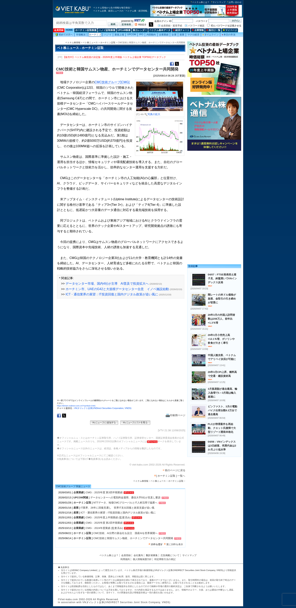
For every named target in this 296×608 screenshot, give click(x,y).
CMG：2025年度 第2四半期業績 (104, 522)
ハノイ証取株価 (107, 30)
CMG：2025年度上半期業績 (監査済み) (108, 517)
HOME (69, 30)
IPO (141, 34)
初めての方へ (64, 34)
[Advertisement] (214, 180)
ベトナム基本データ (159, 30)
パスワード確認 (196, 25)
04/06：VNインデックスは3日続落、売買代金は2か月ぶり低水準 (222, 445)
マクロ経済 (193, 34)
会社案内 (138, 555)
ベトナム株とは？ (200, 2)
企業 (174, 34)
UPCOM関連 (80, 497)
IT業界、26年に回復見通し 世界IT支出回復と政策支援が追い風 (117, 507)
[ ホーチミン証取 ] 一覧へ (170, 475)
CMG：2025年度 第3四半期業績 (104, 492)
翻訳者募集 (152, 555)
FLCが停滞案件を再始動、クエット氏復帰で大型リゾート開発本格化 (222, 428)
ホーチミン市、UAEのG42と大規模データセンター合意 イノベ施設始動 (117, 289)
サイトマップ (219, 2)
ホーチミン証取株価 (85, 30)
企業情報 (198, 30)
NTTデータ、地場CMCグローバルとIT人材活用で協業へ (125, 502)
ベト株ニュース (90, 42)
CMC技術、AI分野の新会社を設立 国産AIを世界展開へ (125, 533)
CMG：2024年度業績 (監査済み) (104, 528)
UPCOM (131, 34)
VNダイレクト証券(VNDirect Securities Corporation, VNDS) (102, 408)
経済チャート (181, 30)
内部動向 (151, 34)
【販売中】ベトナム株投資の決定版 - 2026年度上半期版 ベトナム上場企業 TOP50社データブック (114, 57)
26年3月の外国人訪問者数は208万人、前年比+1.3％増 (221, 318)
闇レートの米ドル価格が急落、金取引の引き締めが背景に (222, 298)
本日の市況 (228, 34)
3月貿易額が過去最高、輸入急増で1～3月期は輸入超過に (222, 392)
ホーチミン (95, 34)
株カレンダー (140, 30)
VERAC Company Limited (84, 570)
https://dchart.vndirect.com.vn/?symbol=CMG (76, 406)
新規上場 (119, 34)
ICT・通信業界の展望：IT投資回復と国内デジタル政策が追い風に (112, 294)
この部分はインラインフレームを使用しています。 (120, 350)
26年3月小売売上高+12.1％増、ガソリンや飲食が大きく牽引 (221, 339)
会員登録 (58, 30)
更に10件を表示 (174, 544)
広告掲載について (170, 555)
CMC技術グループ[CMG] (112, 82)
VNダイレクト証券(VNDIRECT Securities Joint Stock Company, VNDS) (189, 570)
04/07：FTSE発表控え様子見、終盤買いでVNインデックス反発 (222, 278)
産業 (182, 34)
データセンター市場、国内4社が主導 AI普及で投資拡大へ (107, 283)
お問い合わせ (235, 2)
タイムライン (211, 34)
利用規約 (125, 559)
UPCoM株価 (124, 30)
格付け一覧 (213, 30)
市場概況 (80, 34)
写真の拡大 (152, 114)
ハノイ (107, 34)
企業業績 (163, 34)
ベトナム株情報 (72, 42)
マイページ (230, 30)
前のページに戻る (175, 470)
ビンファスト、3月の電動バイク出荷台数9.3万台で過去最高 (222, 410)
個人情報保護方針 (142, 559)
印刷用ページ (175, 415)
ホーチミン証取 (107, 42)
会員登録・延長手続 (171, 25)
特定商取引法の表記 (165, 559)
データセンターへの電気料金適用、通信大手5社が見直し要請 (125, 497)
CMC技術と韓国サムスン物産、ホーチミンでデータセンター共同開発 (133, 538)
